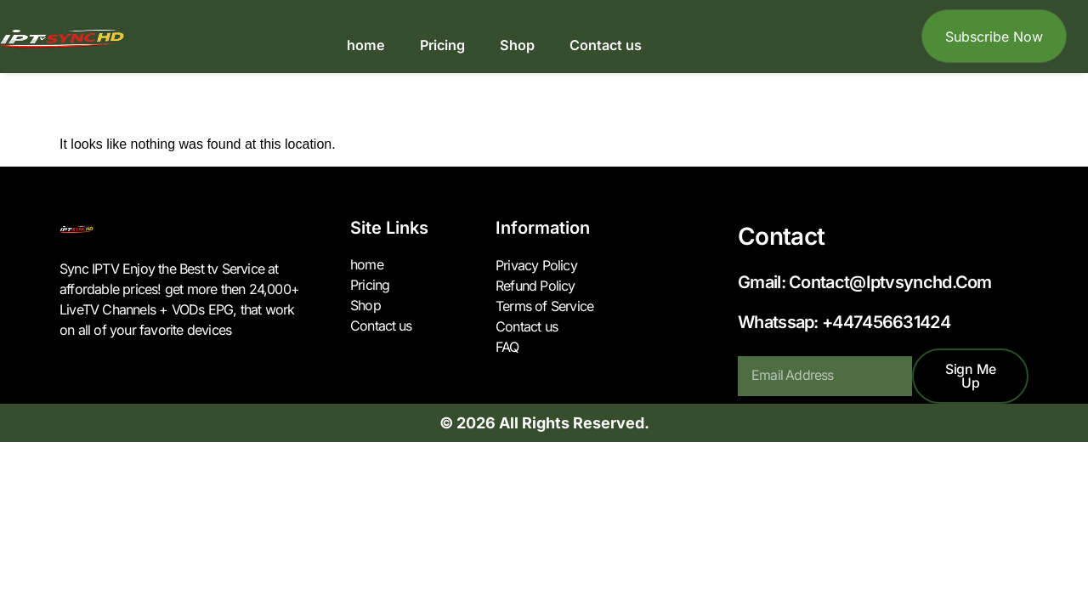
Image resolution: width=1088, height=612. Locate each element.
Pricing (442, 45)
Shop (516, 45)
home (367, 45)
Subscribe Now (994, 36)
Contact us (603, 45)
